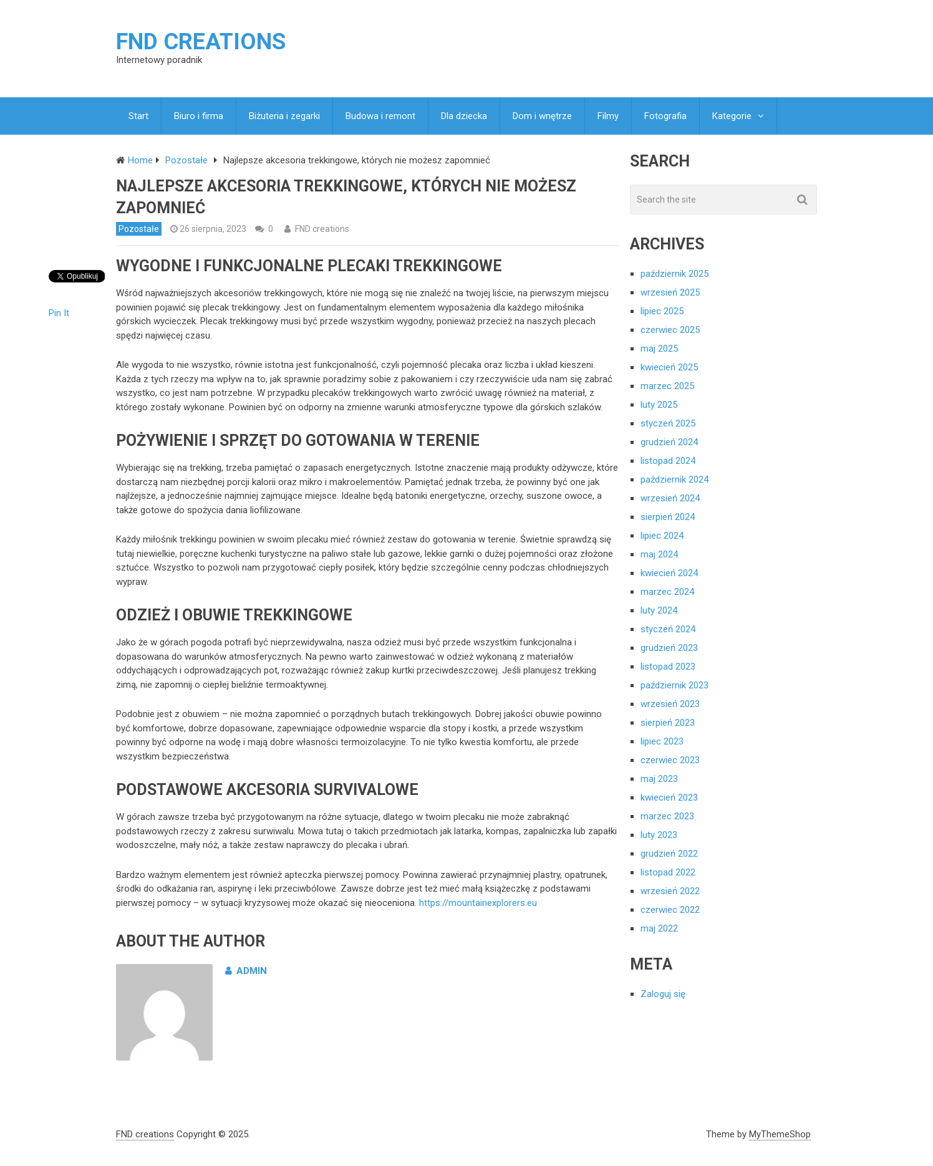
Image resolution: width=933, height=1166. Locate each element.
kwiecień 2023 (669, 797)
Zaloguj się (663, 994)
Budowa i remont (380, 116)
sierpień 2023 (668, 722)
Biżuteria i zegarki (284, 116)
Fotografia (665, 116)
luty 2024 (659, 610)
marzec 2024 (667, 591)
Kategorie (732, 116)
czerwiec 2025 (670, 329)
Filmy (608, 116)
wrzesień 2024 (670, 498)
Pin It (59, 313)
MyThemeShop (780, 1134)
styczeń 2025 (668, 423)
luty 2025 (659, 404)
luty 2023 (659, 835)
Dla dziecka (464, 116)
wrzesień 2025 (670, 292)
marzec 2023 (667, 816)
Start (138, 116)
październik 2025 (674, 273)
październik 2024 (674, 479)
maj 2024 (659, 554)
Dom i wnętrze (542, 116)
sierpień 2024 (668, 517)
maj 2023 (659, 778)
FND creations (201, 42)
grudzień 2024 (669, 442)
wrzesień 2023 (670, 704)
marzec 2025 (667, 386)
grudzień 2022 (669, 853)
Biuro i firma (198, 116)
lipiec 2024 (662, 535)
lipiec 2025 (662, 311)
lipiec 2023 (662, 741)
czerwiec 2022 (670, 909)
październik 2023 (674, 685)
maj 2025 (659, 348)
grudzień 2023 (669, 647)
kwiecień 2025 (669, 367)
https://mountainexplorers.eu (478, 902)
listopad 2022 (668, 872)
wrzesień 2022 (670, 891)
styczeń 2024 (668, 629)
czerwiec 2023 (670, 760)
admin (246, 970)
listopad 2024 (668, 460)
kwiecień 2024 (669, 573)
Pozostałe (138, 229)
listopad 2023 (668, 666)
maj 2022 (659, 928)
